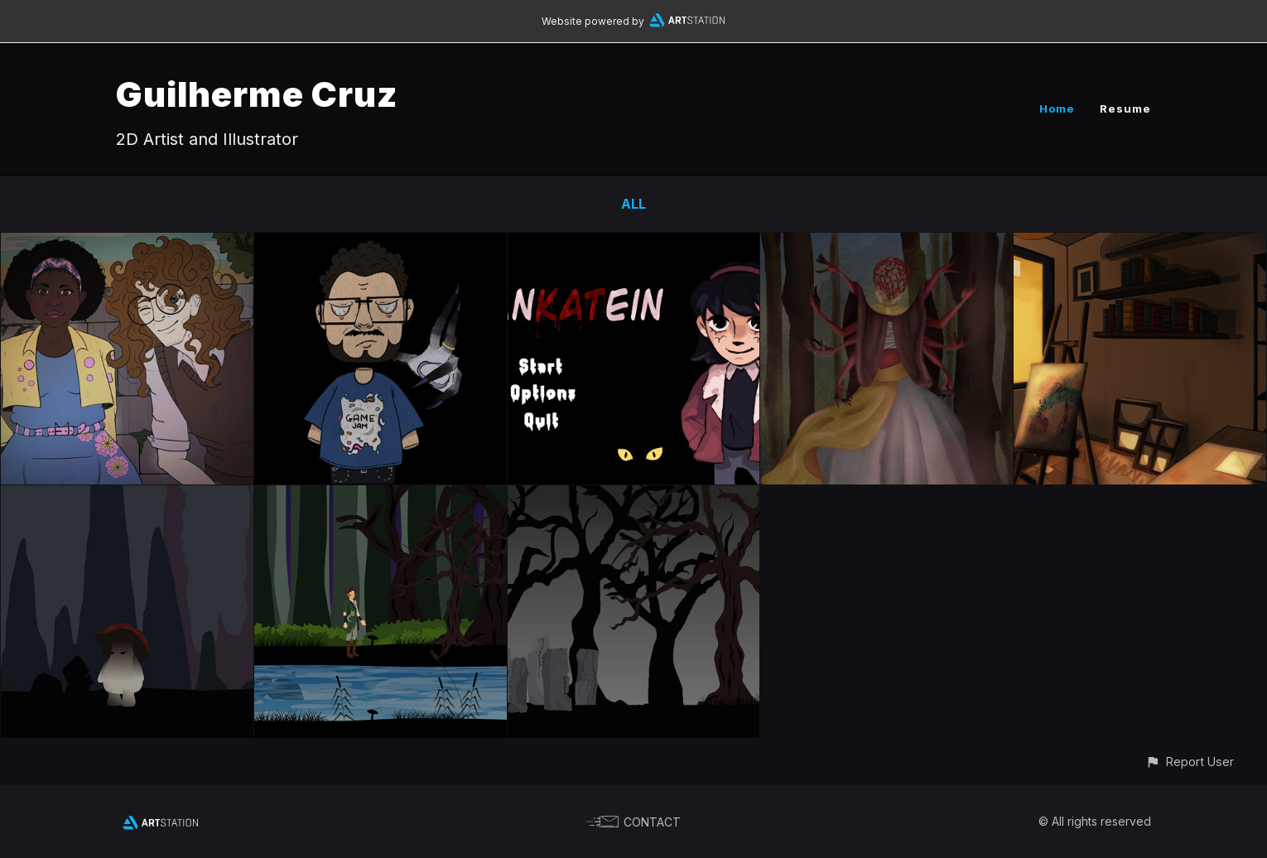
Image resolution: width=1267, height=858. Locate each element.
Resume (1125, 108)
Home (1057, 108)
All (633, 203)
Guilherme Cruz (256, 94)
